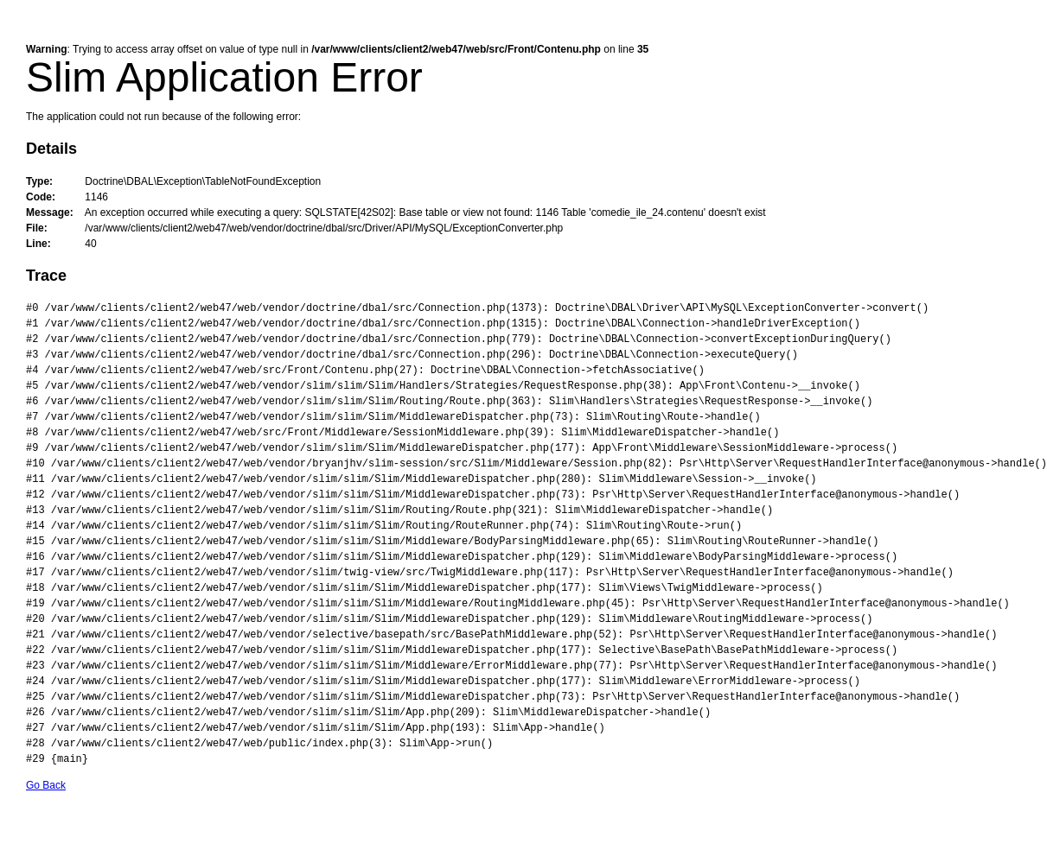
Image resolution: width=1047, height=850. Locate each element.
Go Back (46, 785)
